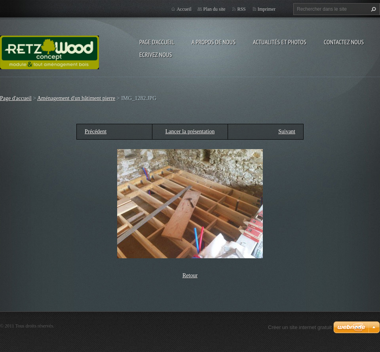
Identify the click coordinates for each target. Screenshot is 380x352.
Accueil (184, 9)
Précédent (95, 131)
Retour (190, 275)
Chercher (372, 9)
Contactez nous (344, 42)
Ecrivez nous (155, 55)
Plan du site (214, 9)
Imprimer (267, 9)
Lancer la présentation (190, 131)
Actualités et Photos (279, 42)
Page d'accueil (156, 42)
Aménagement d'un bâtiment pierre (76, 98)
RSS (241, 9)
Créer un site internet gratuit (300, 327)
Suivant (286, 131)
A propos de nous (214, 42)
